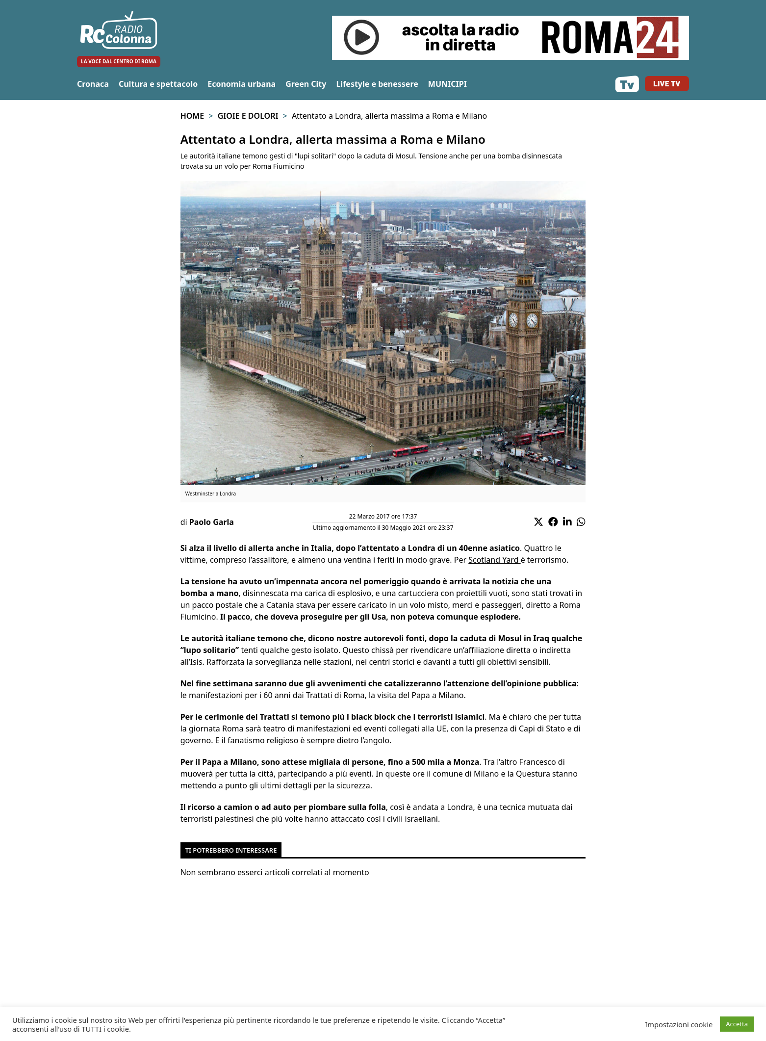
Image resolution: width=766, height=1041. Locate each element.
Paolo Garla (211, 522)
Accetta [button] (737, 1023)
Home (192, 115)
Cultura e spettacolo (158, 83)
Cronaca (93, 83)
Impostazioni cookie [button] (679, 1024)
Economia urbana (241, 83)
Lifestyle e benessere (377, 83)
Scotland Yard (494, 559)
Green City (305, 83)
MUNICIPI (447, 83)
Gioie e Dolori (248, 115)
